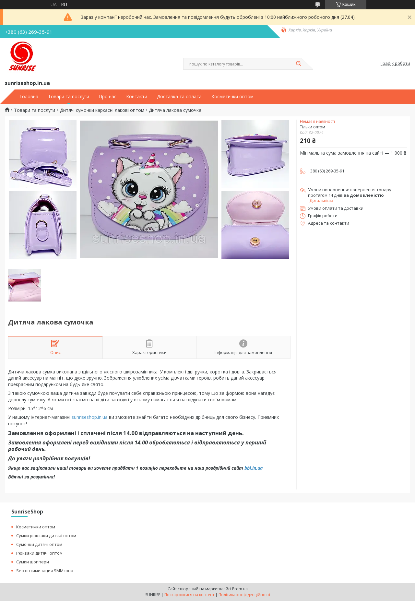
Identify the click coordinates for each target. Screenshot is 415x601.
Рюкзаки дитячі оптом (39, 553)
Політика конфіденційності (244, 594)
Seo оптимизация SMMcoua (44, 570)
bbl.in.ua (253, 468)
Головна (28, 96)
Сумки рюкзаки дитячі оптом (46, 535)
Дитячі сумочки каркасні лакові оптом (102, 110)
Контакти (136, 96)
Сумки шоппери (32, 562)
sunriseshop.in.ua (90, 417)
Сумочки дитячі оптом (39, 544)
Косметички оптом (232, 96)
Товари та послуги (68, 96)
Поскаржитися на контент (189, 594)
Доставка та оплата (179, 96)
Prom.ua (240, 589)
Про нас (107, 96)
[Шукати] (298, 64)
